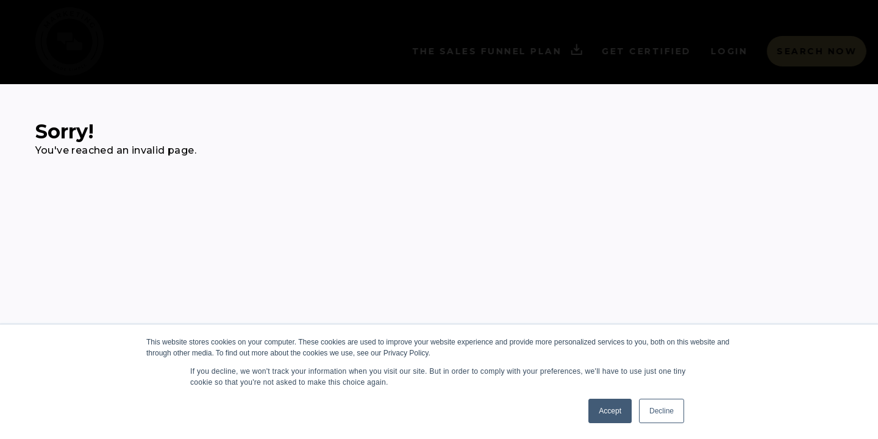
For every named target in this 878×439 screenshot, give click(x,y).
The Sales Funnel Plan (473, 51)
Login (705, 51)
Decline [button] (661, 411)
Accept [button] (610, 411)
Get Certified (623, 51)
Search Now (793, 51)
